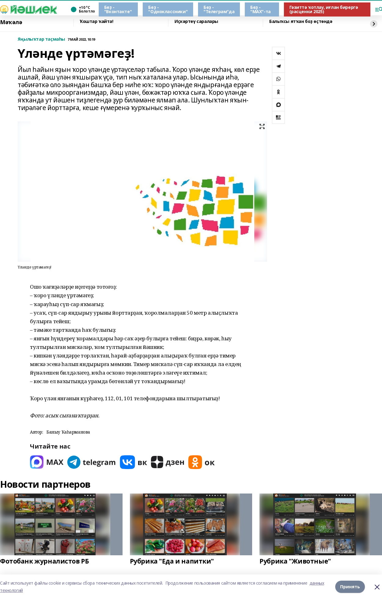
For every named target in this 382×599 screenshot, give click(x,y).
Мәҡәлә (11, 22)
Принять (350, 587)
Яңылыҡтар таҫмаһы (41, 39)
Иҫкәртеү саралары (196, 21)
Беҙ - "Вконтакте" (118, 9)
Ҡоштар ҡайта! (96, 21)
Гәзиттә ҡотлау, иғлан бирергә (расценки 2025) (323, 9)
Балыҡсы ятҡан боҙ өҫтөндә (300, 21)
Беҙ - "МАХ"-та (260, 9)
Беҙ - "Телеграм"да (219, 9)
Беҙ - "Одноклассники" (168, 9)
